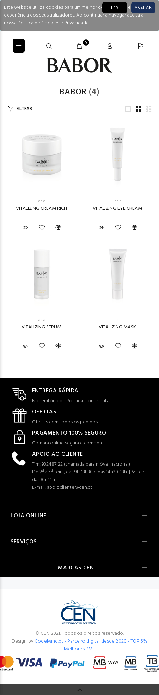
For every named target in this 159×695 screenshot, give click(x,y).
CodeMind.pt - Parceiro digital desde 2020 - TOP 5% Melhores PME (91, 645)
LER (114, 8)
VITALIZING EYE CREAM (117, 208)
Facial (41, 201)
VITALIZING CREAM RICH (41, 208)
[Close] (143, 7)
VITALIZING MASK (117, 327)
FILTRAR (24, 109)
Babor (72, 92)
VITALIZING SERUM (41, 327)
